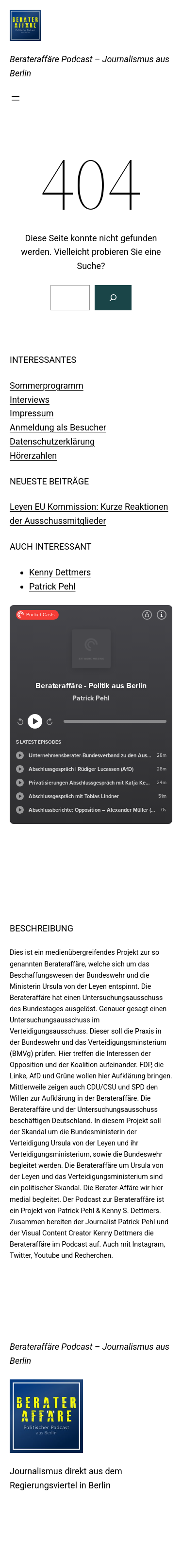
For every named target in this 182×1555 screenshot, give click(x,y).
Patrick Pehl (52, 586)
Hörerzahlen (33, 455)
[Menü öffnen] (15, 98)
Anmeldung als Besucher (58, 427)
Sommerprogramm (46, 385)
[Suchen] (113, 297)
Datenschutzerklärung (52, 441)
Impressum (32, 413)
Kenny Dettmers (60, 572)
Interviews (30, 399)
